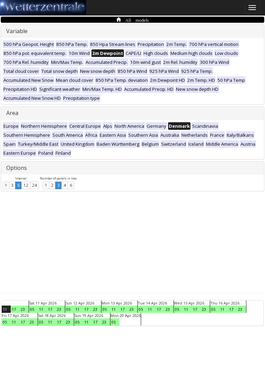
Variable (17, 31)
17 (14, 309)
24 (34, 185)
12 (25, 185)
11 (5, 309)
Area (12, 113)
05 (32, 309)
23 (23, 309)
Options (16, 168)
